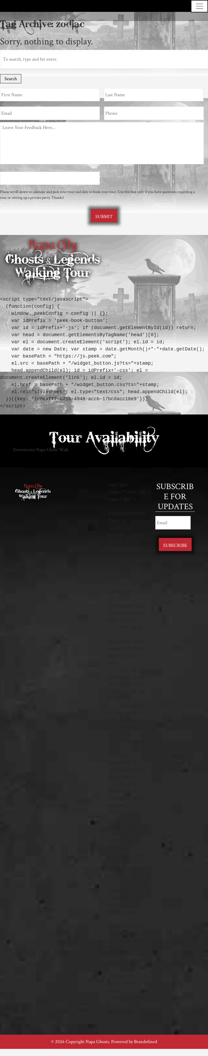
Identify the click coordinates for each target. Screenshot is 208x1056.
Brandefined (145, 1042)
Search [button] (10, 79)
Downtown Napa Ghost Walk (41, 450)
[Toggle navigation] (199, 6)
